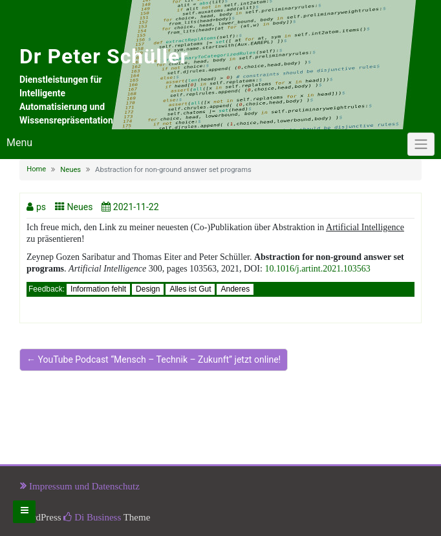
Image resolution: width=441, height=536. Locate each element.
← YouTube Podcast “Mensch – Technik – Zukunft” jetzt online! (154, 359)
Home (36, 169)
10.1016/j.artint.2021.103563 (317, 268)
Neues (70, 170)
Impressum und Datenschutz (84, 486)
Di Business (92, 517)
